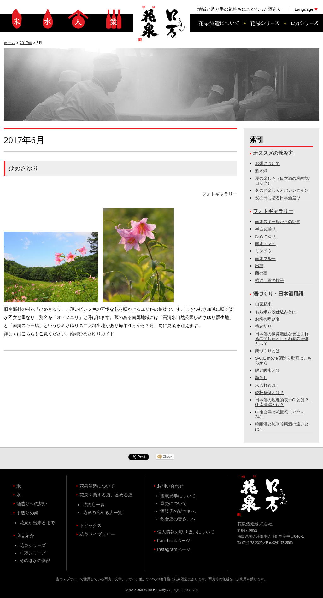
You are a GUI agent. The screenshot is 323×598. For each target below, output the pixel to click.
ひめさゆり (265, 236)
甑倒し (261, 377)
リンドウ (263, 251)
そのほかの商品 (35, 560)
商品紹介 (25, 535)
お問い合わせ (170, 486)
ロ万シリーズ (302, 23)
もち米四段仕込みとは (275, 311)
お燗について (267, 163)
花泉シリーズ (264, 23)
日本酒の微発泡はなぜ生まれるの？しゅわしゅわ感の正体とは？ (281, 338)
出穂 (259, 265)
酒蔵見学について (178, 495)
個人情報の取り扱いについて (185, 531)
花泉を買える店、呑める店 (105, 494)
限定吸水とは (267, 370)
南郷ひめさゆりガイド (92, 333)
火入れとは (265, 385)
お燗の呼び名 (267, 319)
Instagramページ (174, 549)
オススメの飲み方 (273, 153)
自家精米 (263, 304)
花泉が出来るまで (37, 522)
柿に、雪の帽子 (269, 280)
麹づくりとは (267, 351)
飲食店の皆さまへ (178, 518)
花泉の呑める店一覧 (102, 512)
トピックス (90, 525)
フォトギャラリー (219, 193)
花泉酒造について (217, 23)
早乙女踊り (265, 228)
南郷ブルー (265, 258)
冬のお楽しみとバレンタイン (281, 190)
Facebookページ (173, 540)
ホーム (9, 43)
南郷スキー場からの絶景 (277, 221)
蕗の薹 (261, 273)
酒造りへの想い (78, 18)
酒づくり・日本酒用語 (278, 293)
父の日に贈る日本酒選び (277, 198)
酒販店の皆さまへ (178, 511)
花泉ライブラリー (97, 534)
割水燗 (261, 170)
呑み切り (263, 326)
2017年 (26, 43)
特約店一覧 (94, 504)
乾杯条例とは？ (269, 392)
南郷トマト (265, 243)
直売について (173, 503)
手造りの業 (113, 18)
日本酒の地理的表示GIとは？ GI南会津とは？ (284, 402)
